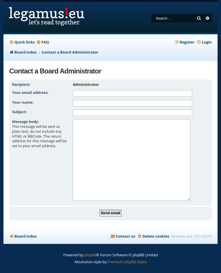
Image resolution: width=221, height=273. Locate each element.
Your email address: (30, 92)
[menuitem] (42, 42)
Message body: (25, 121)
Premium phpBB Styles (127, 252)
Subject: (19, 111)
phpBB (90, 246)
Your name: (22, 102)
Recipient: (21, 84)
